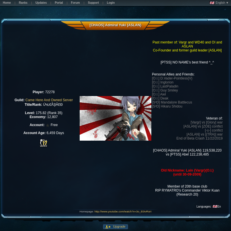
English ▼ (219, 3)
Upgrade (119, 226)
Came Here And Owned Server (49, 100)
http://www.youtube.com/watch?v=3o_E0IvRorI (123, 211)
